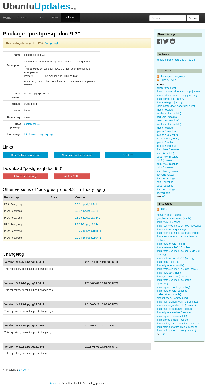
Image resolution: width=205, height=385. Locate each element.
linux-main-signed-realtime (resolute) (177, 301)
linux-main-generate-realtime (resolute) (178, 323)
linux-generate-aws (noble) (172, 276)
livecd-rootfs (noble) (168, 138)
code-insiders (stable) (169, 294)
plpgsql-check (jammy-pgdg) (173, 298)
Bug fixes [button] (128, 155)
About (53, 383)
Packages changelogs (173, 76)
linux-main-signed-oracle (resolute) (176, 305)
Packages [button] (70, 17)
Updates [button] (41, 17)
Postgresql (51, 43)
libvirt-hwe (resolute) (168, 149)
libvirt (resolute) (165, 153)
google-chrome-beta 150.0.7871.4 (176, 59)
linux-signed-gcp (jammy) (171, 98)
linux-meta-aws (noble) (170, 272)
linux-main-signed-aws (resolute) (175, 308)
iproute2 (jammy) (166, 145)
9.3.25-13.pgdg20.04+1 (88, 231)
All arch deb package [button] (26, 176)
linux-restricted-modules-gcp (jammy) (177, 95)
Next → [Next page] (25, 369)
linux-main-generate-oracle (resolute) (177, 326)
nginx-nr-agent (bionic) (169, 214)
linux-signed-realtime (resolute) (174, 312)
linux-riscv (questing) (168, 222)
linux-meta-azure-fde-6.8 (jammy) (175, 258)
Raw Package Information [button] (25, 155)
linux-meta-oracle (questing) (172, 290)
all (163, 196)
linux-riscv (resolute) (168, 261)
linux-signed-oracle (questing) (173, 287)
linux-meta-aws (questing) (171, 229)
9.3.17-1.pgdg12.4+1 (86, 211)
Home (7, 17)
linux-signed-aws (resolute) (172, 316)
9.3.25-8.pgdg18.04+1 (87, 224)
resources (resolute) (168, 120)
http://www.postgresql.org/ (38, 134)
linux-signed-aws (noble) (170, 265)
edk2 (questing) (165, 182)
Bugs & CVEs (168, 80)
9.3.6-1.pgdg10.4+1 (86, 204)
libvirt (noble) (164, 192)
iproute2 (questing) (167, 135)
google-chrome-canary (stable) (174, 218)
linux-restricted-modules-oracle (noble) (178, 232)
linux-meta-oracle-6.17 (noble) (174, 247)
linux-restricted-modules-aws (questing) (179, 225)
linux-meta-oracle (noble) (171, 243)
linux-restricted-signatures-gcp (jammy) (179, 91)
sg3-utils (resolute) (167, 116)
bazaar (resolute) (166, 87)
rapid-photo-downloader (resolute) (176, 106)
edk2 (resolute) (165, 160)
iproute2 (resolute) (167, 131)
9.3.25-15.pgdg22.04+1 (88, 237)
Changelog (23, 17)
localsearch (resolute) (169, 113)
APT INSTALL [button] (72, 176)
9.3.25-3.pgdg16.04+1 (87, 217)
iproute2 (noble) (166, 142)
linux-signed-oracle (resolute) (173, 319)
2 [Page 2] (19, 369)
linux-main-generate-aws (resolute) (176, 330)
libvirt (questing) (166, 178)
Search (193, 18)
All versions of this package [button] (77, 155)
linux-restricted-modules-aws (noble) (177, 269)
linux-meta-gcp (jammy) (170, 102)
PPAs (55, 17)
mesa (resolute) (165, 109)
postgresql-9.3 (32, 123)
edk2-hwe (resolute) (168, 156)
